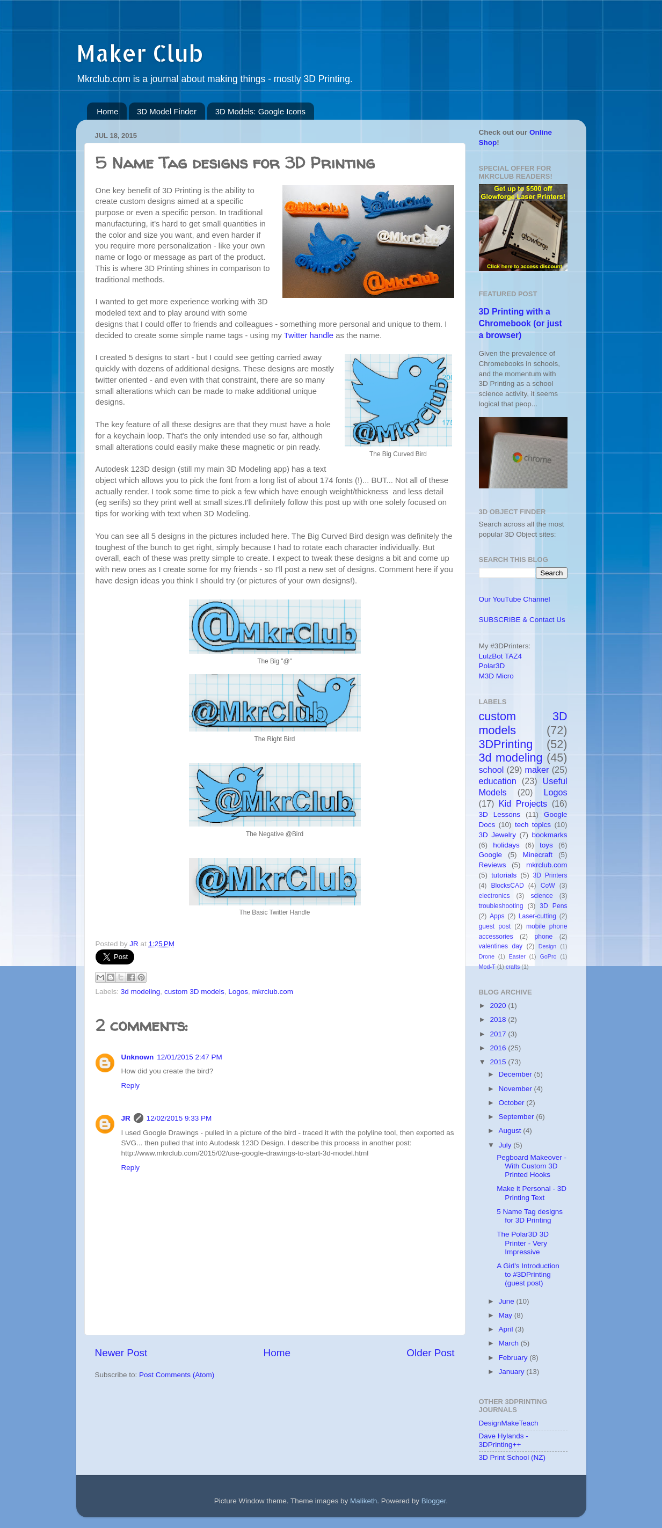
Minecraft (537, 855)
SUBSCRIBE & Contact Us (522, 620)
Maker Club (139, 53)
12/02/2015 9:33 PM (179, 1118)
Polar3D (492, 666)
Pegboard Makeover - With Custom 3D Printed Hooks (531, 1166)
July (506, 1145)
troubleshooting (501, 906)
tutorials (503, 875)
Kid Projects (523, 803)
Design (548, 946)
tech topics (533, 825)
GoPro (548, 956)
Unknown (137, 1057)
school (491, 769)
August (511, 1131)
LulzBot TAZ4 (500, 656)
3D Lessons (500, 814)
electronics (494, 896)
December (516, 1074)
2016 (499, 1048)
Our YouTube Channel (514, 599)
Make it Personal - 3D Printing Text (531, 1193)
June (507, 1301)
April (507, 1329)
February (514, 1358)
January (513, 1372)
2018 (499, 1019)
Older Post (430, 1352)
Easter (517, 956)
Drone (486, 956)
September (517, 1117)
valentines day (501, 946)
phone (543, 936)
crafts (513, 966)
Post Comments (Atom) (176, 1375)
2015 (499, 1062)
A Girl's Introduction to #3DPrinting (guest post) (528, 1274)
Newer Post (121, 1352)
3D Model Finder (167, 111)
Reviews (492, 865)
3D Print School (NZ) (512, 1457)
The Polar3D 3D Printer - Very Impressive (523, 1242)
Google (491, 855)
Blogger (433, 1501)
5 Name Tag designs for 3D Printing (530, 1216)
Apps (497, 916)
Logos (238, 992)
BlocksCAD (507, 885)
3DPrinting (506, 744)
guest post (495, 926)
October (513, 1103)
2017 (499, 1034)
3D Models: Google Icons (260, 111)
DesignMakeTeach (509, 1423)
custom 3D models (194, 992)
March (510, 1343)
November (516, 1089)
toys (546, 845)
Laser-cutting (537, 916)
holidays (506, 845)
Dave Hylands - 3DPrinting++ (503, 1440)
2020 (499, 1005)
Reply (130, 1085)
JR (125, 1118)
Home (107, 111)
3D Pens (553, 906)
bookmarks (549, 835)
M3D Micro (496, 676)
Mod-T (487, 966)
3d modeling (141, 992)
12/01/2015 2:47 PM (189, 1057)
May (506, 1315)
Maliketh (363, 1501)
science (541, 896)
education (497, 781)
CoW (548, 885)
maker (537, 769)
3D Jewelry (497, 835)
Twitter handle (308, 335)
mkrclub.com (273, 992)
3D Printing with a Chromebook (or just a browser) (520, 323)
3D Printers (550, 875)
